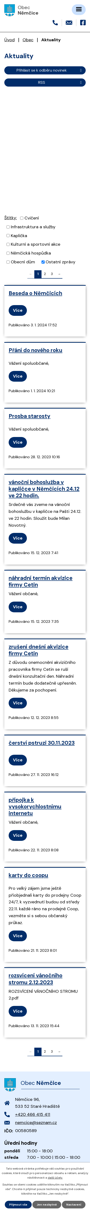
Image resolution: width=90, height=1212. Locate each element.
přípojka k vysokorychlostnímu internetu (35, 806)
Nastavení (73, 1205)
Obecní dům (23, 262)
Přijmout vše (18, 1205)
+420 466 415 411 (32, 1114)
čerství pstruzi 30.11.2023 (42, 742)
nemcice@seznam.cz (36, 1122)
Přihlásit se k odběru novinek (50, 70)
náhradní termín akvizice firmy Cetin (40, 581)
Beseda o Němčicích (35, 293)
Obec (28, 40)
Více (18, 310)
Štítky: (10, 218)
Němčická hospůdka (31, 253)
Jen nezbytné (47, 1205)
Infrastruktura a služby (33, 227)
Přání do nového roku (35, 350)
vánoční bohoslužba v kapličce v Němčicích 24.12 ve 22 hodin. (44, 489)
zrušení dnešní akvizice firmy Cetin (38, 650)
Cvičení (31, 218)
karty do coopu (28, 875)
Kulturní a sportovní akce (35, 244)
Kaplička (19, 235)
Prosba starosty (29, 416)
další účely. (55, 1178)
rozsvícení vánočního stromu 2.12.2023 (35, 979)
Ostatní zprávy (60, 262)
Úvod (9, 40)
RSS (60, 82)
